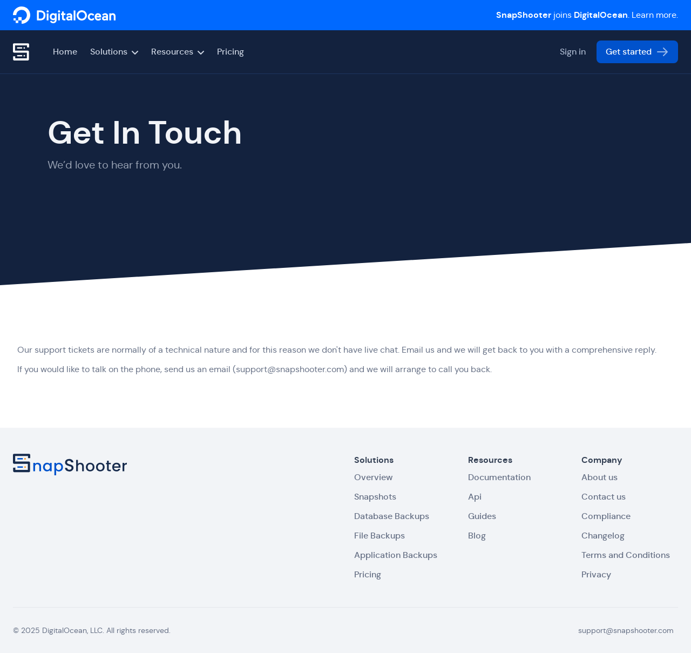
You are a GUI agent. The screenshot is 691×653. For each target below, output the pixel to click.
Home (65, 51)
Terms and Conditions (625, 555)
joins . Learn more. (587, 15)
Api (475, 496)
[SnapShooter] (64, 15)
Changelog (603, 535)
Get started (637, 51)
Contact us (603, 496)
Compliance (606, 516)
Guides (482, 516)
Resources (177, 51)
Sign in (573, 51)
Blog (477, 535)
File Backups (379, 535)
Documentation (499, 477)
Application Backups (395, 555)
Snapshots (375, 496)
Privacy (596, 574)
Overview (373, 477)
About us (599, 477)
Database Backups (391, 516)
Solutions (114, 51)
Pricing (230, 51)
